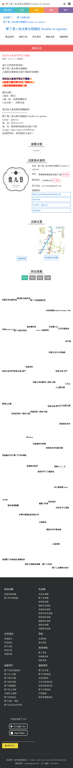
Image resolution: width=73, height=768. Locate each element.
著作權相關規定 (20, 760)
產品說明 (9, 37)
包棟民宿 (8, 654)
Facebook (36, 199)
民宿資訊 (8, 642)
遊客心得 (23, 37)
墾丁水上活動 (10, 674)
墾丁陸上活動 (10, 689)
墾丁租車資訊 (10, 697)
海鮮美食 (42, 660)
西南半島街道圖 (45, 613)
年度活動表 (43, 678)
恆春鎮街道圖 (44, 609)
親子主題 (8, 646)
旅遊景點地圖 (10, 594)
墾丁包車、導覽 (11, 701)
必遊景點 (42, 639)
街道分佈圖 (43, 594)
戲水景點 (42, 642)
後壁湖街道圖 (44, 617)
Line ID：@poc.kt (40, 205)
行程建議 (42, 693)
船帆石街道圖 (44, 606)
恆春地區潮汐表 (45, 686)
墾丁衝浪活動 (10, 682)
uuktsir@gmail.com (31, 763)
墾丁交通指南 (44, 689)
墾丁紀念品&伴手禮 (13, 705)
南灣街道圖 (43, 602)
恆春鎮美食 (43, 656)
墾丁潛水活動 (10, 678)
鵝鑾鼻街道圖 (44, 621)
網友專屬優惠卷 (45, 697)
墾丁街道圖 (43, 598)
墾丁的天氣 (43, 670)
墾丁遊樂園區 (10, 686)
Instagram (37, 210)
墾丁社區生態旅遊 (12, 670)
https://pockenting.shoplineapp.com (47, 194)
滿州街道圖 (43, 625)
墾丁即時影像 (44, 674)
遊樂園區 (36, 150)
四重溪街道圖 (44, 629)
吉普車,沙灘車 (10, 693)
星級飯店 (8, 639)
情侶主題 (8, 650)
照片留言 (36, 37)
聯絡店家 (50, 37)
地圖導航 (64, 37)
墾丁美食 (42, 653)
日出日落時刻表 (45, 682)
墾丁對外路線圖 (11, 598)
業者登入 (10, 746)
